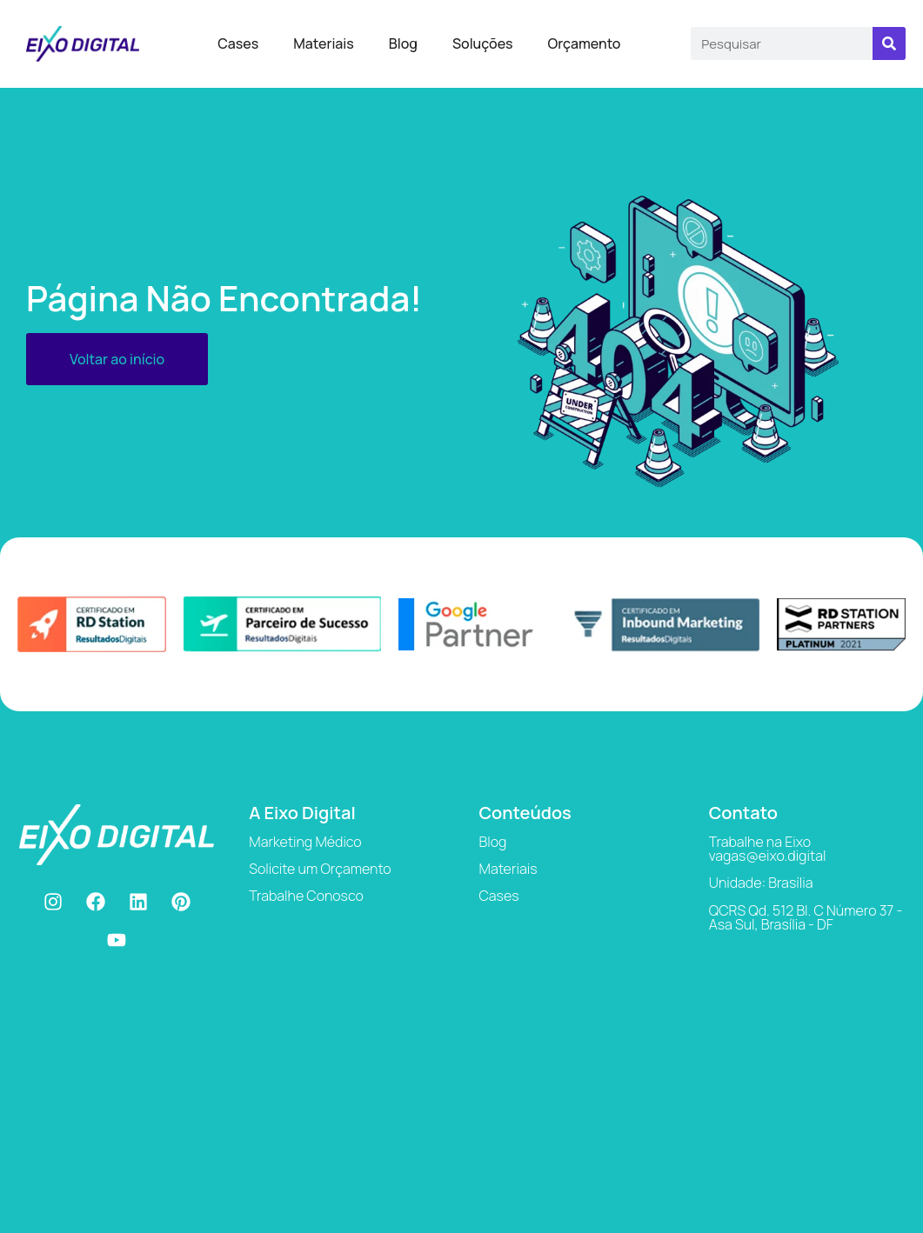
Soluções (482, 43)
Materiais (323, 43)
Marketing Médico (305, 841)
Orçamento (584, 43)
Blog (403, 43)
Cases (237, 43)
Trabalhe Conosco (306, 895)
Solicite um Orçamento (320, 868)
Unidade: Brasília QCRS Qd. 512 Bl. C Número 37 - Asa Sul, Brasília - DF (805, 903)
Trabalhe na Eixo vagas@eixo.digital (767, 848)
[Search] (889, 43)
